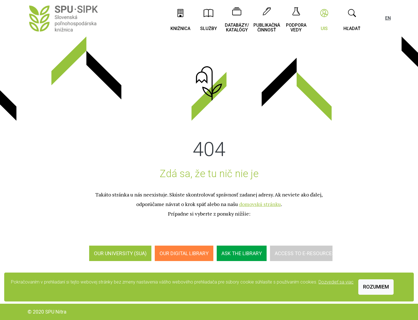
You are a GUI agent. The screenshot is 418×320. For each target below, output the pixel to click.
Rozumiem (376, 287)
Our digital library (184, 253)
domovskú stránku (260, 204)
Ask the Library (241, 253)
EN (388, 18)
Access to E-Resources (305, 253)
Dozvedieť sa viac (336, 282)
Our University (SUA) (120, 253)
